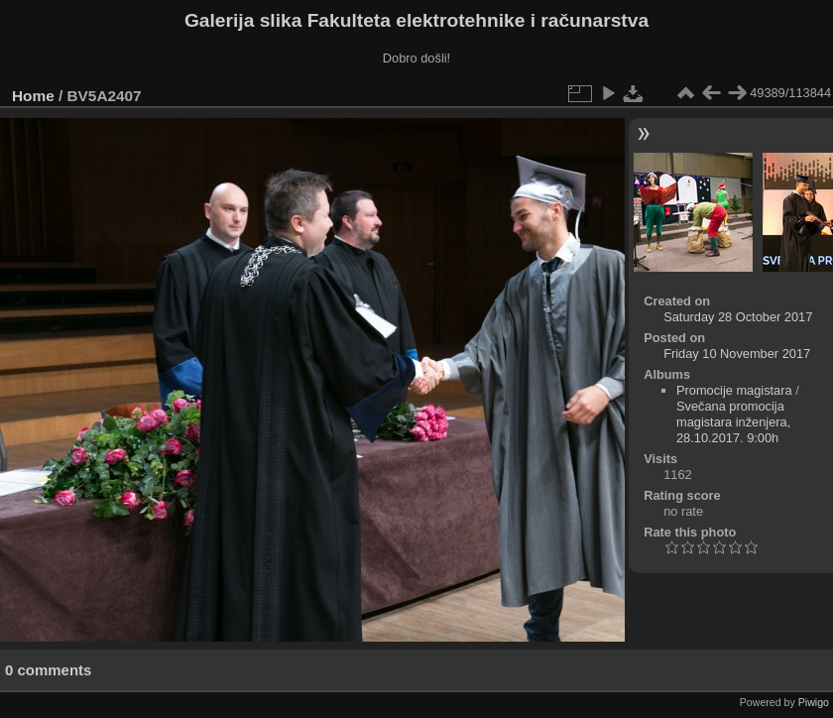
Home (33, 95)
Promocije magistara (734, 390)
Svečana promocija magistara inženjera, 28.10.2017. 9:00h (733, 422)
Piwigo (813, 702)
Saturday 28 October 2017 (737, 316)
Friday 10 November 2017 (736, 353)
